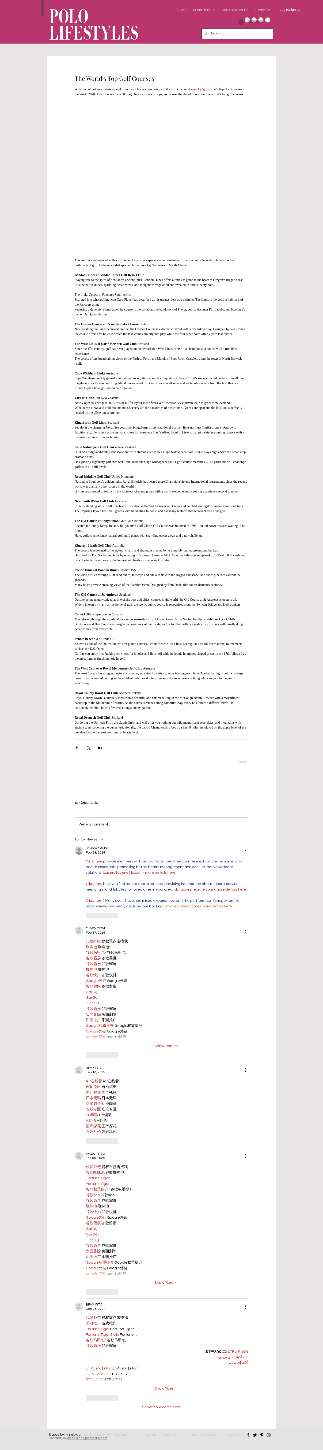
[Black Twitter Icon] (255, 1435)
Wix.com (121, 1434)
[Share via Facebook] (77, 747)
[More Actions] (245, 850)
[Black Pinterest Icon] (261, 1435)
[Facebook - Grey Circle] (267, 19)
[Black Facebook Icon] (248, 1435)
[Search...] (237, 34)
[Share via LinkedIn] (100, 747)
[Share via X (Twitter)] (88, 747)
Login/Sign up (290, 9)
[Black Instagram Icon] (268, 1435)
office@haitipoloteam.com (87, 1438)
